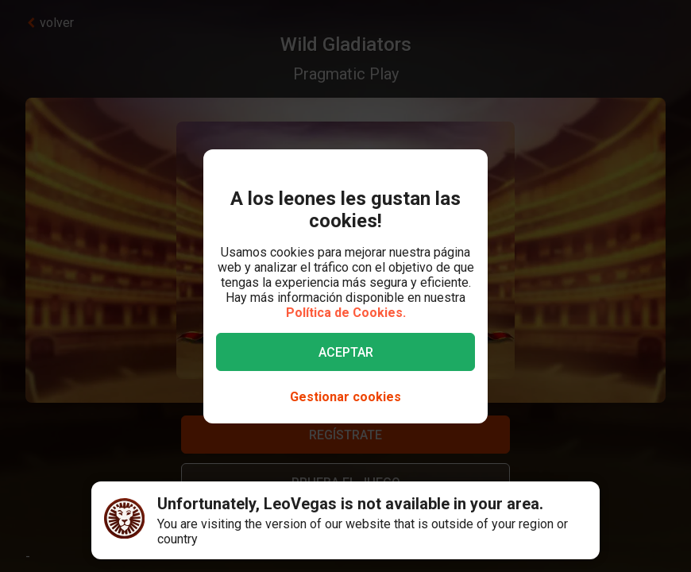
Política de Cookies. (346, 312)
